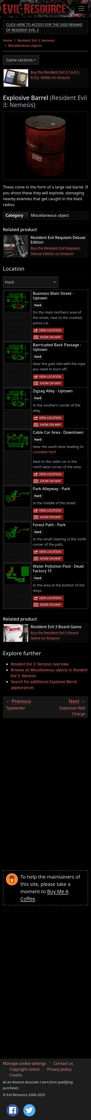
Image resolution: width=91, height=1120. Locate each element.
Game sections (19, 60)
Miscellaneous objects (25, 45)
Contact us (63, 1063)
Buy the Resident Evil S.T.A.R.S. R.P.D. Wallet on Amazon (55, 75)
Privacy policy (59, 1069)
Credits (15, 1075)
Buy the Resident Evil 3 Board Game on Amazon (54, 635)
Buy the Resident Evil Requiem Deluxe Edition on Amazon (55, 251)
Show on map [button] (50, 337)
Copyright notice (24, 1069)
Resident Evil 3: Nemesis (36, 40)
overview (40, 664)
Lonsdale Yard (44, 451)
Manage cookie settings (24, 1063)
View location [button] (50, 330)
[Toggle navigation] (81, 8)
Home (7, 40)
